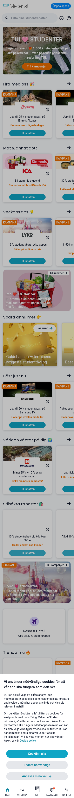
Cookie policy (28, 740)
